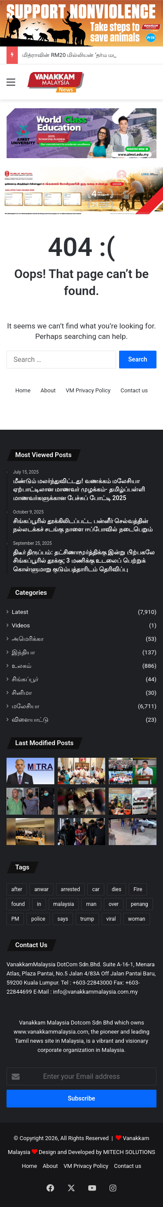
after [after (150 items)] (16, 889)
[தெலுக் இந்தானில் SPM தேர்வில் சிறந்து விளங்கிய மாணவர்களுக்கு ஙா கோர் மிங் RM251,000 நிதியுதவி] (132, 771)
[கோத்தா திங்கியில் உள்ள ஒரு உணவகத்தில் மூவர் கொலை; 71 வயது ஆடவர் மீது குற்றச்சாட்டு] (82, 831)
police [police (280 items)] (38, 919)
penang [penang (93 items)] (139, 904)
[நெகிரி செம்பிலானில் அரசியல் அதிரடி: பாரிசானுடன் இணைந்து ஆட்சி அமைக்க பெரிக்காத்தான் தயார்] (30, 831)
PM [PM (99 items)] (15, 919)
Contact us (134, 390)
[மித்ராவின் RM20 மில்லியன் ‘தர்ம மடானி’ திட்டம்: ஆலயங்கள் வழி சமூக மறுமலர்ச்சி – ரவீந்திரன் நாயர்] (30, 771)
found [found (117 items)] (18, 904)
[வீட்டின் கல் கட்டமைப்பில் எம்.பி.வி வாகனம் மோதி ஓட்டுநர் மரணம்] (82, 801)
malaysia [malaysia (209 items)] (63, 904)
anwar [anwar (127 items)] (41, 889)
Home (22, 390)
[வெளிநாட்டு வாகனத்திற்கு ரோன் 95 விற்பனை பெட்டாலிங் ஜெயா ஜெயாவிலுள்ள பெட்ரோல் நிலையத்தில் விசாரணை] (132, 801)
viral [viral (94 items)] (111, 919)
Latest (20, 611)
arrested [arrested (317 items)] (70, 889)
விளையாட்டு (30, 719)
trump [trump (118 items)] (87, 919)
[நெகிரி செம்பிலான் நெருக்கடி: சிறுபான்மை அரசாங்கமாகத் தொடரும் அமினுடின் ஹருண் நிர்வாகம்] (82, 771)
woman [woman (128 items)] (137, 919)
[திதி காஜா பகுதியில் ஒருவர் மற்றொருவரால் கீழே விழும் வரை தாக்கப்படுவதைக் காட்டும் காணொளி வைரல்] (132, 831)
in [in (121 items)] (39, 904)
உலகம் (21, 665)
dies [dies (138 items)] (116, 889)
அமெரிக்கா (27, 638)
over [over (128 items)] (114, 904)
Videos (21, 625)
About (48, 390)
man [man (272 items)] (91, 904)
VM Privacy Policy (88, 390)
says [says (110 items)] (62, 919)
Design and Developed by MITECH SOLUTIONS (97, 1152)
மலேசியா (25, 706)
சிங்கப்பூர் (25, 679)
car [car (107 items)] (96, 889)
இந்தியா (23, 652)
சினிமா (22, 692)
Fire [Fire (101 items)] (137, 889)
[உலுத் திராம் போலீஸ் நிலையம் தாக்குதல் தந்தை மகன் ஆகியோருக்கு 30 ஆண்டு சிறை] (30, 801)
